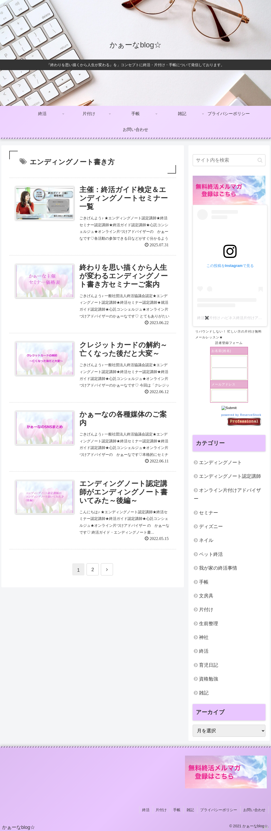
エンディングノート (220, 462)
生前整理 (208, 623)
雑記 (204, 693)
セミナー (208, 512)
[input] (229, 160)
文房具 (206, 595)
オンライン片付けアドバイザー (227, 494)
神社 (204, 637)
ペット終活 (211, 554)
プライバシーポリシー (219, 809)
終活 (204, 651)
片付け (206, 609)
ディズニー (211, 526)
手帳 (204, 582)
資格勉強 (208, 679)
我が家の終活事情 (218, 568)
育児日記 (208, 665)
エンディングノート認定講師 (230, 476)
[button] (260, 160)
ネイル (206, 540)
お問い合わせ (255, 809)
